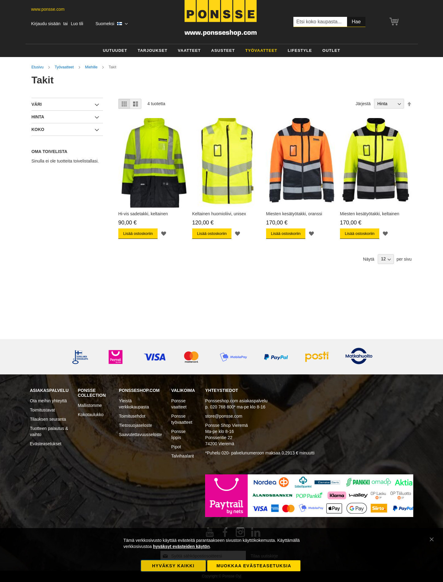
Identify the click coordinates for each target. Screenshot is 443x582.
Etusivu (38, 67)
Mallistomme (90, 405)
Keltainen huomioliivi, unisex (219, 213)
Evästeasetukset (46, 443)
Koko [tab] (38, 129)
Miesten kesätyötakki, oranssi (294, 213)
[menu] (221, 50)
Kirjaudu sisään (46, 23)
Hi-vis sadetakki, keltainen (143, 213)
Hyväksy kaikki (173, 565)
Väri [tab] (37, 104)
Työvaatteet (65, 67)
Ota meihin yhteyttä (48, 400)
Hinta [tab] (38, 116)
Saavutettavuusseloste (140, 434)
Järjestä (363, 103)
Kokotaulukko (91, 414)
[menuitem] (115, 50)
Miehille (91, 67)
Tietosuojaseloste (135, 425)
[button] (111, 24)
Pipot (176, 446)
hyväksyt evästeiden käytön (181, 546)
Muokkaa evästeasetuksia (253, 565)
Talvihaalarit (182, 456)
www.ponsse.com (48, 9)
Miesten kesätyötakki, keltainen (369, 213)
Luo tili (77, 23)
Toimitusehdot (132, 416)
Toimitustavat (42, 410)
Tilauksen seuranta (48, 419)
